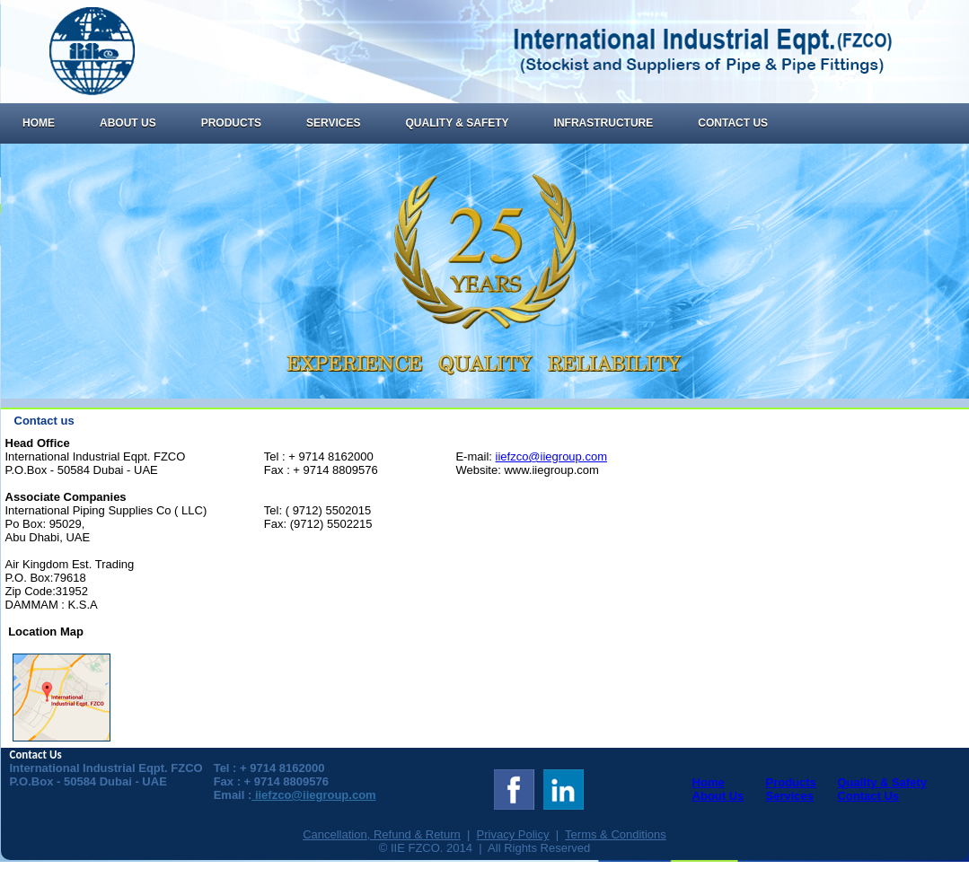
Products (231, 123)
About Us (128, 123)
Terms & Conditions (615, 834)
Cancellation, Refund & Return (382, 834)
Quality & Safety (456, 123)
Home (38, 123)
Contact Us (733, 123)
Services (333, 123)
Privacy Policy (513, 834)
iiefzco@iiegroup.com (551, 456)
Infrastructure (604, 123)
